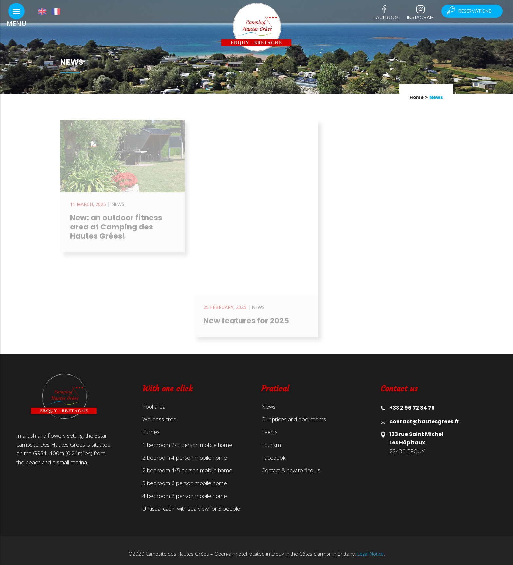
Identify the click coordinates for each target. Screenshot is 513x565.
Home (416, 97)
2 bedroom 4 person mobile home (184, 451)
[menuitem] (45, 11)
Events (269, 425)
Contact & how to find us (290, 463)
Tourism (271, 438)
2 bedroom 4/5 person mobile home (187, 463)
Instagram (420, 17)
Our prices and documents (293, 412)
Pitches (151, 425)
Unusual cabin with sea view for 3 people (191, 502)
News (268, 400)
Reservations (472, 11)
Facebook (386, 17)
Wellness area (159, 412)
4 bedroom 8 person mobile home (184, 489)
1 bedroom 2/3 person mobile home (187, 438)
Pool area (154, 400)
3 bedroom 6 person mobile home (184, 476)
